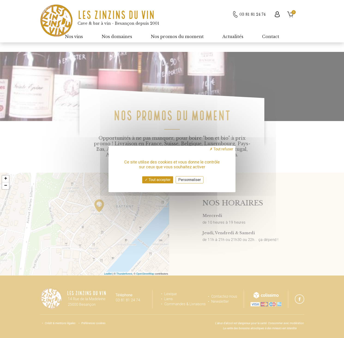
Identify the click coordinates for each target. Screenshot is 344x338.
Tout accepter (158, 180)
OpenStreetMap (145, 273)
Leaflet (108, 273)
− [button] (5, 185)
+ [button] (5, 178)
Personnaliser (189, 180)
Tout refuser (221, 149)
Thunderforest (124, 273)
